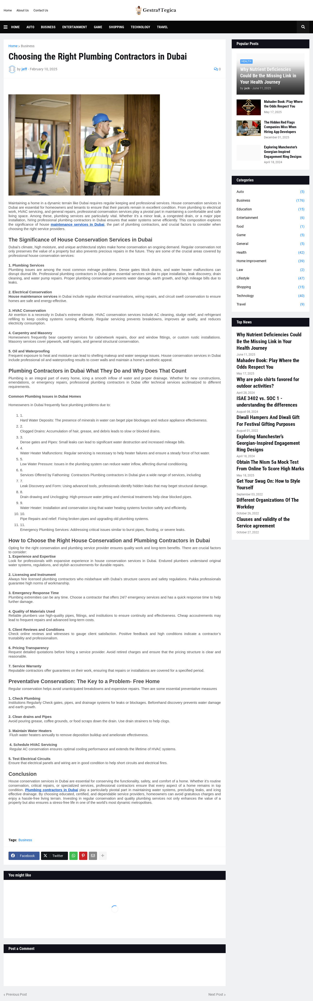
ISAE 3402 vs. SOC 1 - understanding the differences (267, 401)
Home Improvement (271, 261)
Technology (271, 296)
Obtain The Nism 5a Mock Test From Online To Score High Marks (270, 465)
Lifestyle (271, 278)
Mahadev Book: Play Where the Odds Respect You (283, 104)
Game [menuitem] (98, 27)
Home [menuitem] (15, 27)
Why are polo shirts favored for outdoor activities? (268, 382)
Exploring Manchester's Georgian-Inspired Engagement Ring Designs (283, 152)
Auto (271, 191)
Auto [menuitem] (30, 27)
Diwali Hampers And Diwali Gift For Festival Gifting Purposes (268, 420)
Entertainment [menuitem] (74, 27)
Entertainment (271, 217)
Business (27, 46)
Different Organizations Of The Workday (268, 503)
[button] (7, 27)
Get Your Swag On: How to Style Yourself (268, 484)
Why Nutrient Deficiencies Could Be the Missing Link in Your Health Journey (268, 75)
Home (8, 10)
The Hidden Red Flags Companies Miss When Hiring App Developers (280, 127)
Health (271, 252)
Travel (271, 304)
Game (271, 235)
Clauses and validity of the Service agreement (263, 522)
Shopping (271, 287)
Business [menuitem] (48, 27)
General (271, 243)
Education (271, 209)
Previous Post (16, 994)
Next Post (215, 994)
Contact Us (40, 10)
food (271, 226)
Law (271, 270)
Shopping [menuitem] (116, 27)
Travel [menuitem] (162, 27)
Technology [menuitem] (140, 27)
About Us (22, 10)
